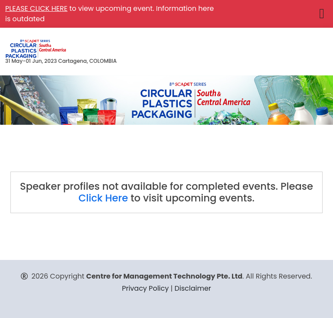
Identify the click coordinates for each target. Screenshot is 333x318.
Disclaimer (192, 288)
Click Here (103, 198)
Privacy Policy (145, 288)
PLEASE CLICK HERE (36, 8)
